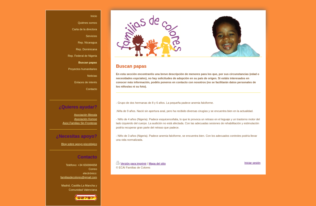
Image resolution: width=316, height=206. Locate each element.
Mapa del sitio (157, 163)
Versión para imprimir (131, 163)
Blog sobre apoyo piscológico (79, 144)
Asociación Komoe (85, 119)
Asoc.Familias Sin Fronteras (79, 123)
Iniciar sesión (252, 162)
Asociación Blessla (85, 114)
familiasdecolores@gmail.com (78, 177)
